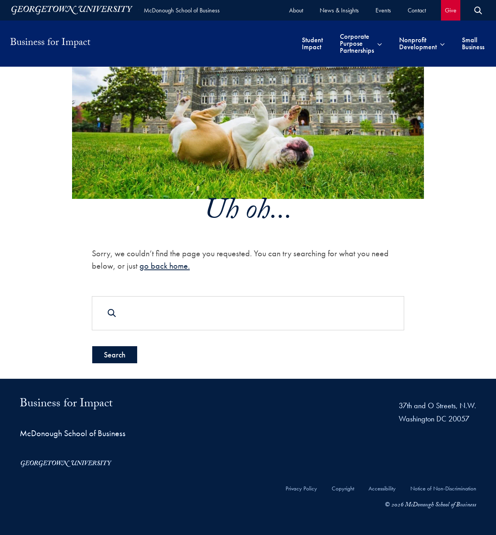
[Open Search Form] (478, 10)
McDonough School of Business (182, 10)
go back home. (165, 265)
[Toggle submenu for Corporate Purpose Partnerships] (379, 43)
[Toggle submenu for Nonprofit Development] (442, 43)
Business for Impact (50, 43)
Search (115, 354)
